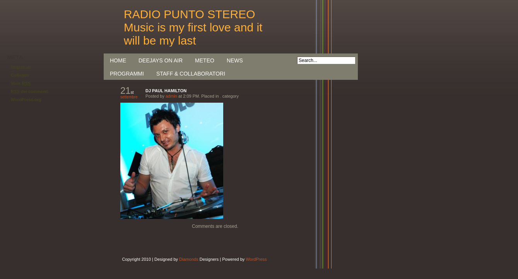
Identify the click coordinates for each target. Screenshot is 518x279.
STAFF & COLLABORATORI (190, 74)
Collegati (20, 75)
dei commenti (29, 91)
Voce (21, 83)
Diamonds (188, 259)
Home (118, 60)
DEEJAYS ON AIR (160, 60)
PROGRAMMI (127, 74)
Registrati (21, 67)
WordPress (256, 259)
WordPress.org (26, 99)
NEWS (235, 60)
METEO (204, 60)
